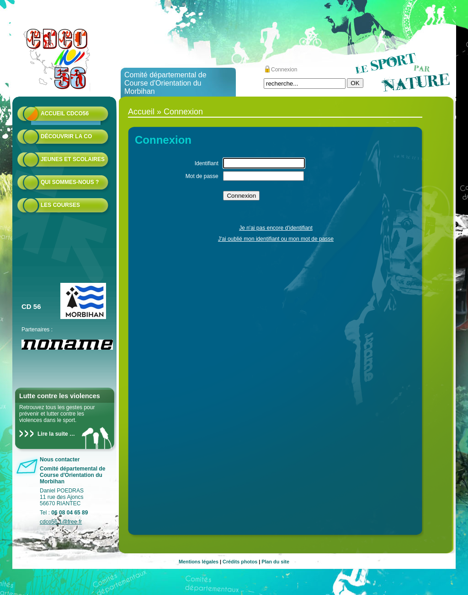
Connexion (284, 69)
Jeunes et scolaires (73, 159)
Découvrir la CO (66, 136)
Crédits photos (240, 561)
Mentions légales (198, 561)
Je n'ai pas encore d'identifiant (276, 228)
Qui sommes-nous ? (70, 182)
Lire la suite (52, 434)
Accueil (141, 111)
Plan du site (275, 561)
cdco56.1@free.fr (61, 522)
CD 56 (31, 306)
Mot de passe (202, 176)
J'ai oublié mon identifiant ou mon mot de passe (276, 239)
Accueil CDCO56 (65, 113)
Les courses (60, 205)
